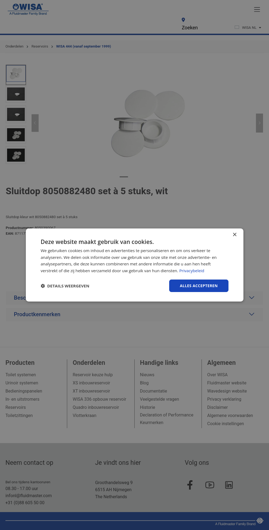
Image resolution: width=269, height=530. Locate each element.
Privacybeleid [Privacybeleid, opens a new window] (191, 270)
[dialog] (134, 265)
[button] (65, 286)
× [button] (235, 235)
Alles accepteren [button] (199, 285)
